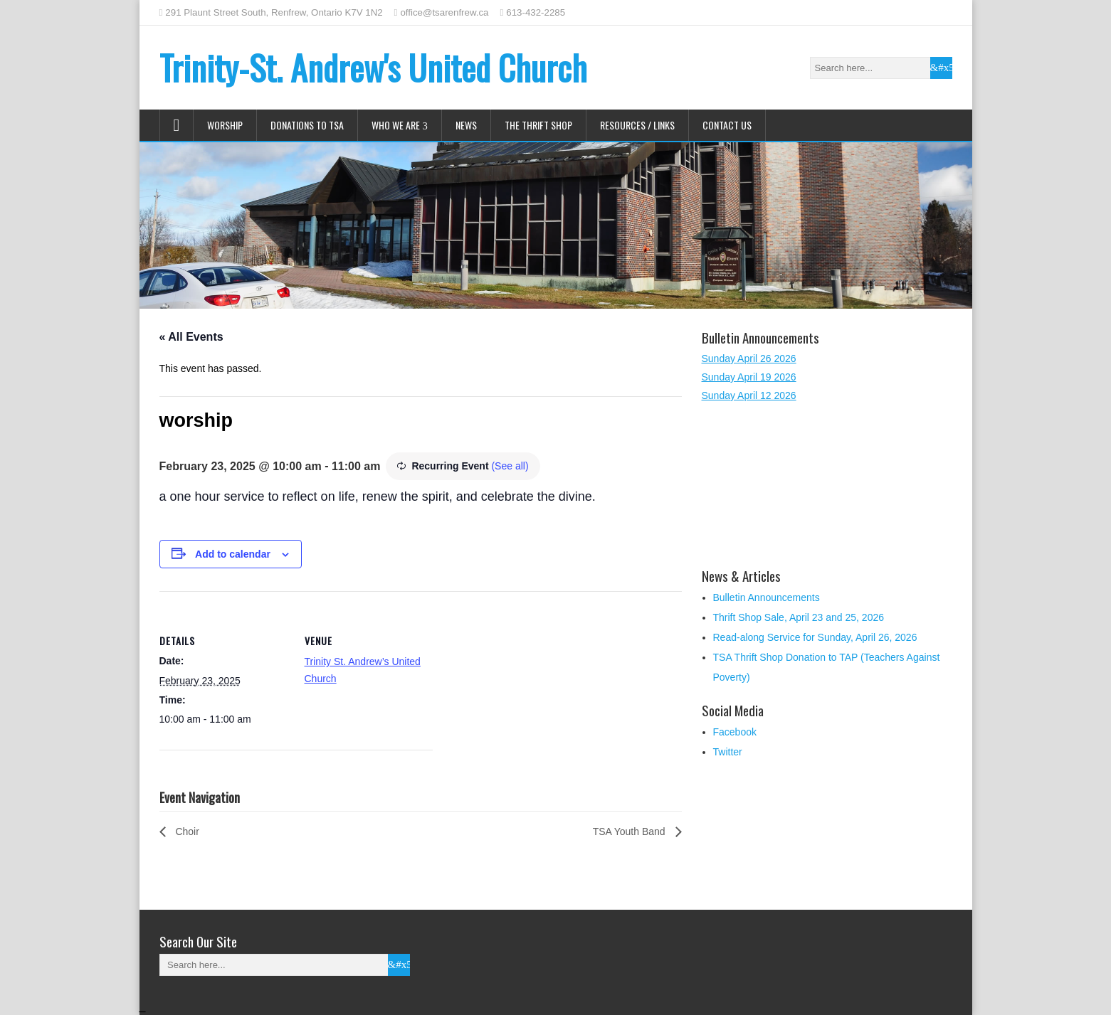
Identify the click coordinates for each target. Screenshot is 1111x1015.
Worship (225, 124)
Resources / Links (637, 124)
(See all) (509, 466)
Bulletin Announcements (766, 597)
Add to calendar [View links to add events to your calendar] (232, 554)
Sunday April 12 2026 (749, 395)
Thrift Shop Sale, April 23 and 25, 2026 (799, 617)
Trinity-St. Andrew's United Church (373, 67)
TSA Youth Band (630, 831)
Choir (186, 831)
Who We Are (396, 124)
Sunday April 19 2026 (749, 377)
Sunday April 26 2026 (749, 358)
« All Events (191, 337)
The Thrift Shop (538, 124)
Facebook (735, 732)
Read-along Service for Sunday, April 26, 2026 (815, 637)
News (466, 124)
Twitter (727, 752)
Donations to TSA (307, 124)
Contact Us (727, 124)
